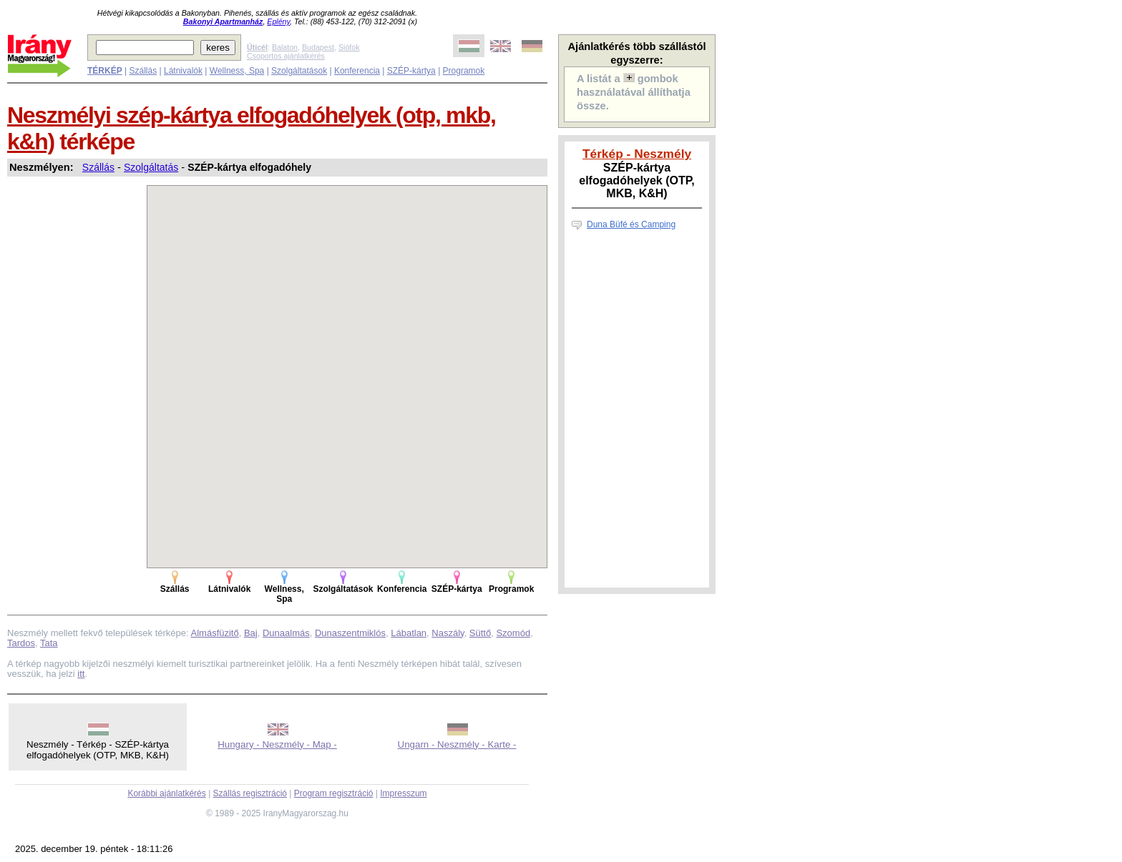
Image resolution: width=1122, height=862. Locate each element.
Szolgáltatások (299, 71)
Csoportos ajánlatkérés (286, 55)
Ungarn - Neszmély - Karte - (457, 744)
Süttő (480, 633)
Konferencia (357, 71)
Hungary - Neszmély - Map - (277, 744)
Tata (49, 643)
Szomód (513, 633)
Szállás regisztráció (250, 793)
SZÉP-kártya (411, 71)
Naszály (447, 633)
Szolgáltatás (151, 167)
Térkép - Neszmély (636, 154)
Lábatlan (408, 633)
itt (80, 673)
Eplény (278, 21)
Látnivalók (183, 71)
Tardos (21, 643)
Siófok (349, 47)
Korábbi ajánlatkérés (166, 793)
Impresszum (403, 793)
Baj (251, 633)
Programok (464, 71)
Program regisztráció (334, 793)
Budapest (318, 47)
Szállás (143, 71)
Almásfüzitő (215, 633)
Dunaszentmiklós (350, 633)
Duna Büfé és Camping (631, 224)
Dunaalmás (286, 633)
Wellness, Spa (237, 71)
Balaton (285, 47)
